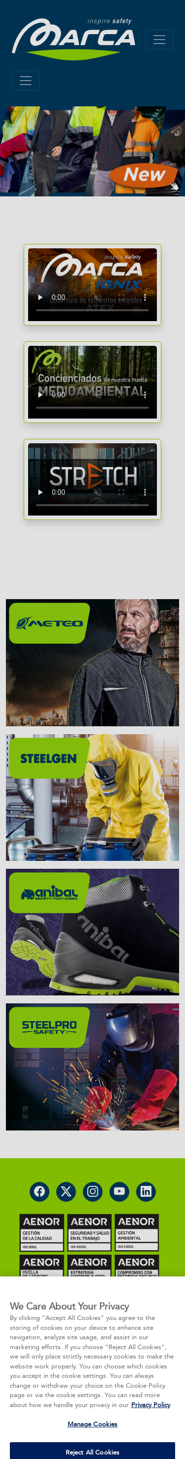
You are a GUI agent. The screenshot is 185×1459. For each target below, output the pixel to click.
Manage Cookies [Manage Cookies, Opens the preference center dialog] (93, 1433)
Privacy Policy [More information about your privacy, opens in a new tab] (150, 1413)
